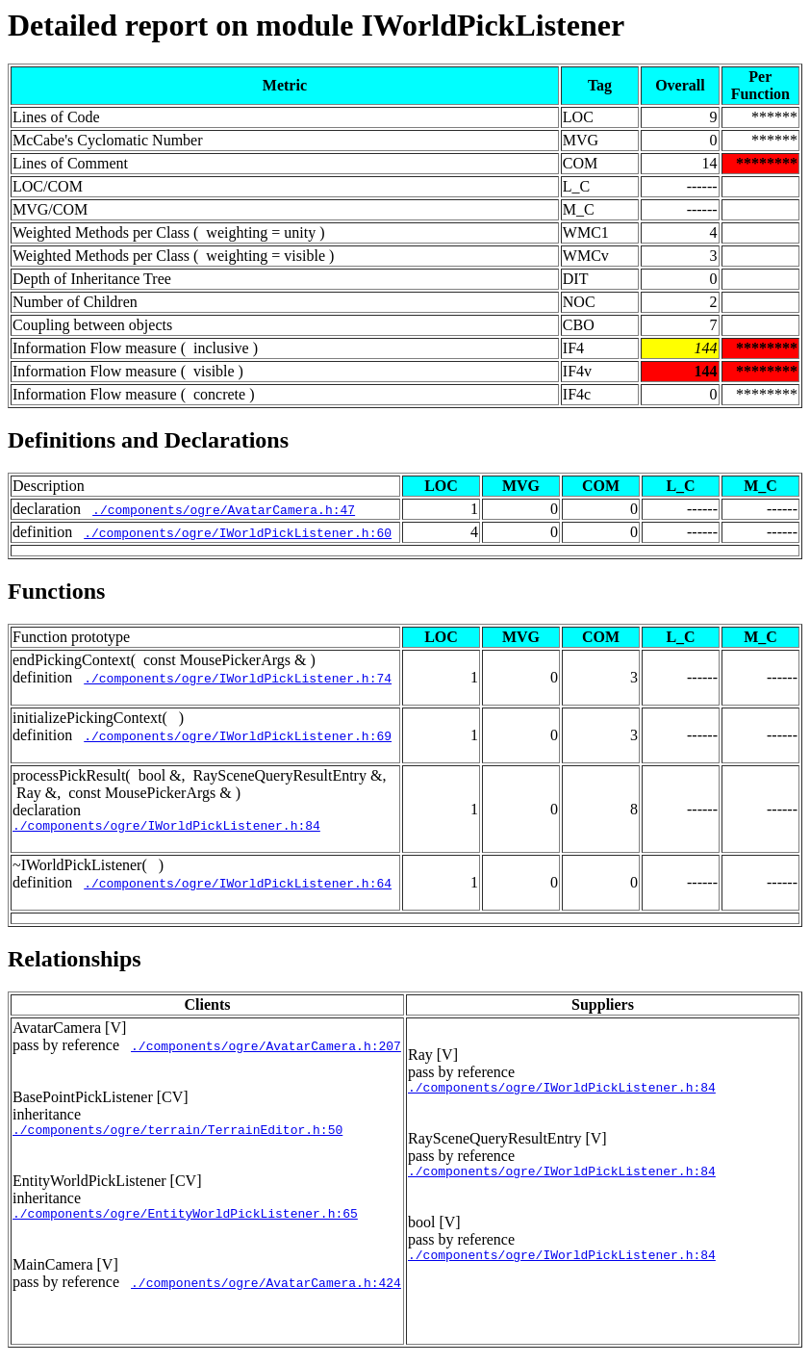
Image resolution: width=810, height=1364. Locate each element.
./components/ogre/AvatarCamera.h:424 (266, 1291)
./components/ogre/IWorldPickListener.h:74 (238, 677)
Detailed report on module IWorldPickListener (316, 25)
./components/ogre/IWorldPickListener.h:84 (166, 827)
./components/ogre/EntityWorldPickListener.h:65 (185, 1221)
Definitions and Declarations (148, 439)
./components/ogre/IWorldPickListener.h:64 (238, 885)
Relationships (74, 961)
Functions (56, 591)
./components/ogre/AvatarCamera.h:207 (266, 1048)
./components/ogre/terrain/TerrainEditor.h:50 (177, 1135)
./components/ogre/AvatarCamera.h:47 (223, 509)
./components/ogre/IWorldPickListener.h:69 (238, 735)
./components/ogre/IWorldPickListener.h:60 (238, 532)
